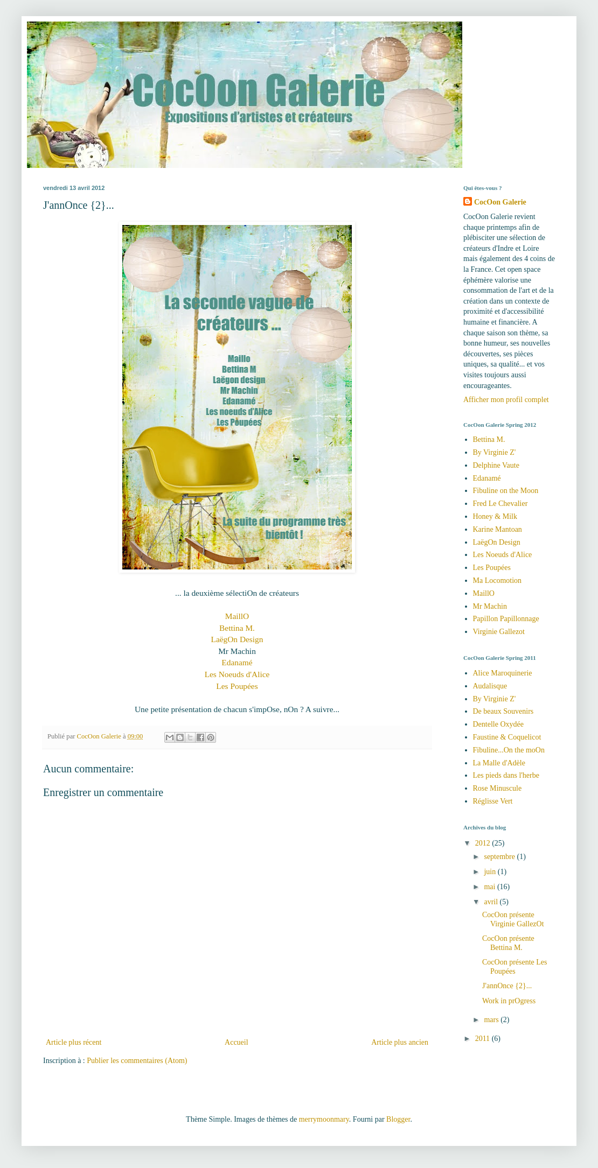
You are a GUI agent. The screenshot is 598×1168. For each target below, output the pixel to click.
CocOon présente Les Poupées (514, 966)
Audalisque (490, 686)
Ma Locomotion (497, 580)
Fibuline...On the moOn (509, 750)
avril (491, 902)
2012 (483, 843)
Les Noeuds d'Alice (237, 674)
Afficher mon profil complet (506, 400)
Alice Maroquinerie (502, 673)
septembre (500, 857)
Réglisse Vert (493, 801)
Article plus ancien (399, 1042)
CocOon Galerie (500, 202)
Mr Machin (490, 606)
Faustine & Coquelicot (507, 737)
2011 (483, 1039)
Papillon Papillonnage (506, 619)
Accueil (236, 1042)
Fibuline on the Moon (506, 491)
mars (492, 1020)
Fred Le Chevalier (500, 503)
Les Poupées (237, 686)
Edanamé (236, 662)
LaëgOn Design (237, 639)
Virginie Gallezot (499, 632)
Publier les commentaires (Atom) (137, 1061)
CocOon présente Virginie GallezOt (513, 919)
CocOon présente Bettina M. (508, 943)
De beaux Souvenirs (503, 711)
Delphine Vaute (496, 465)
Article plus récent (73, 1042)
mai (490, 887)
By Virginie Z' (494, 452)
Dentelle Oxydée (498, 724)
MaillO (237, 616)
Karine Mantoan (497, 529)
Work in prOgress (509, 1001)
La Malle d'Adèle (499, 763)
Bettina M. (237, 627)
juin (490, 872)
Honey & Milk (495, 516)
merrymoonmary (324, 1119)
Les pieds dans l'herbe (506, 775)
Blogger (398, 1119)
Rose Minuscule (497, 788)
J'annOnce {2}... (507, 986)
